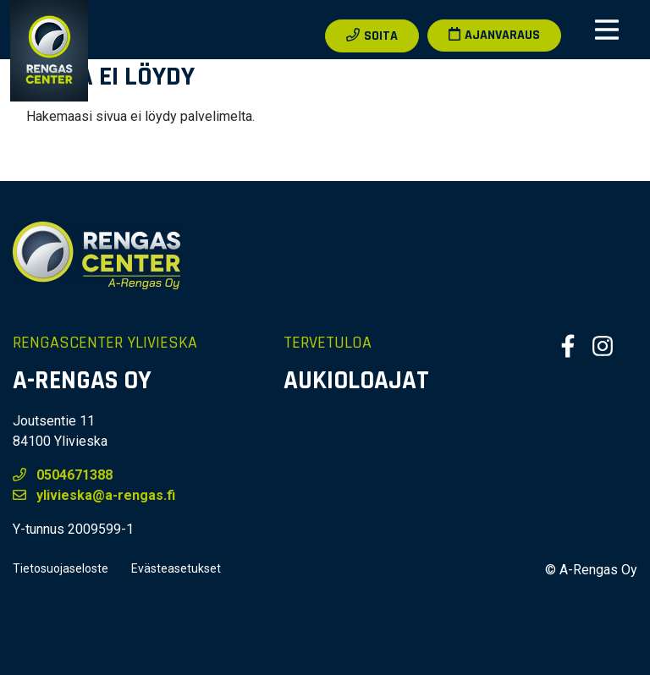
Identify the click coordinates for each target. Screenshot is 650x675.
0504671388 (63, 475)
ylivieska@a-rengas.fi (94, 495)
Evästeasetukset (176, 568)
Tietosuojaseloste (60, 568)
